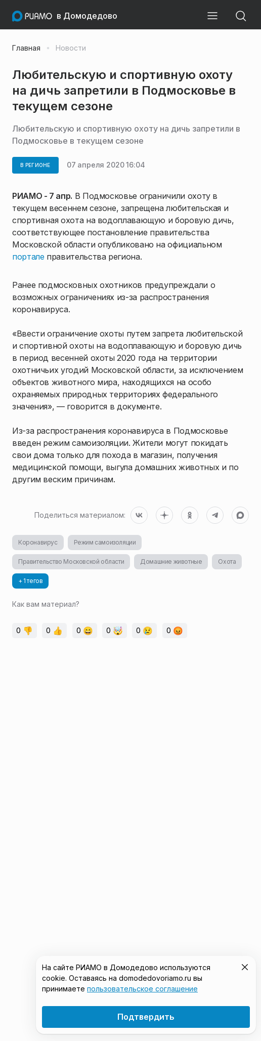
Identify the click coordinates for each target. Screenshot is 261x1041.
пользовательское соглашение (142, 988)
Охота (227, 561)
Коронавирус (38, 542)
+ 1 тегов (30, 581)
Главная (26, 48)
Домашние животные (171, 561)
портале (28, 257)
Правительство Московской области (71, 561)
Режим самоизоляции (105, 542)
